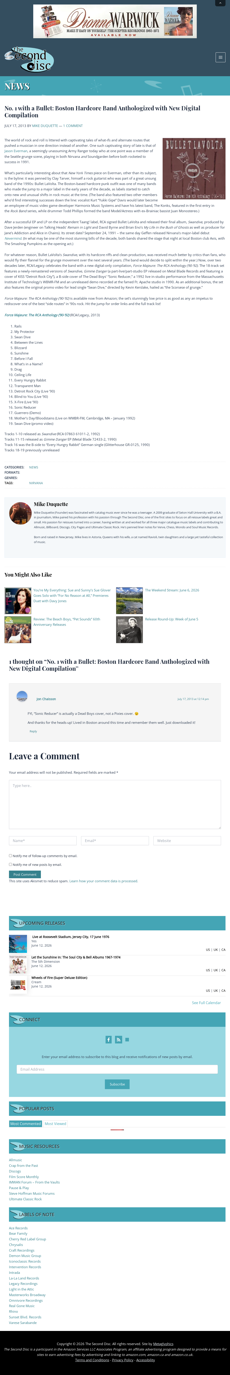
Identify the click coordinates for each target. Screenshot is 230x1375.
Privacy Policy (122, 1360)
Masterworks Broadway (27, 1295)
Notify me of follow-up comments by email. (45, 856)
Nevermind (12, 238)
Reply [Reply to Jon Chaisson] (33, 731)
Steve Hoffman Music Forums (32, 1193)
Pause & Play (19, 1188)
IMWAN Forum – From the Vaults (34, 1182)
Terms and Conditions (92, 1360)
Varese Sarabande (23, 1322)
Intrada (14, 1272)
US (208, 949)
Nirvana (36, 483)
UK (216, 949)
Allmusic (15, 1160)
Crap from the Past (23, 1165)
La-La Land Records (24, 1278)
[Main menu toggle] (221, 57)
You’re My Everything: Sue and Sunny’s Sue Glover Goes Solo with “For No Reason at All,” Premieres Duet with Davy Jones (72, 595)
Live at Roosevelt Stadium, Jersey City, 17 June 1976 (70, 937)
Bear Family (18, 1233)
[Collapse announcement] (220, 3)
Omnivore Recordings (26, 1300)
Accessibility (145, 1360)
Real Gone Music (22, 1306)
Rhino (13, 1311)
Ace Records (18, 1228)
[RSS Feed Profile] (118, 1040)
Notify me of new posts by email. (37, 864)
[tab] (25, 1124)
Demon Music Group (25, 1256)
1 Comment (73, 125)
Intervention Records (25, 1267)
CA (223, 949)
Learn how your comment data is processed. (103, 881)
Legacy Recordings (23, 1283)
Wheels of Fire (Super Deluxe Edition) (59, 978)
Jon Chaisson (46, 699)
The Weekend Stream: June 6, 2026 (172, 590)
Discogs (15, 1171)
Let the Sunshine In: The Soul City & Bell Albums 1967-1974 (75, 957)
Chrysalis (16, 1244)
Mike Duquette (45, 125)
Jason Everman (15, 151)
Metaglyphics (163, 1344)
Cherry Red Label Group (27, 1239)
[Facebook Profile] (108, 1040)
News (33, 467)
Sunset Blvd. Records (25, 1317)
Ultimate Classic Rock (25, 1199)
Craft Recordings (21, 1250)
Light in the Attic (21, 1289)
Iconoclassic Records (25, 1261)
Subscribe (117, 1084)
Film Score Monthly (24, 1176)
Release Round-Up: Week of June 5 (171, 619)
